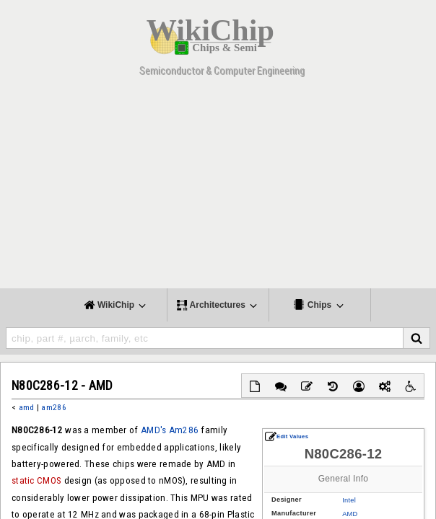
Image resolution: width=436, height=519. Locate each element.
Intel (349, 500)
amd (27, 407)
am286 (53, 407)
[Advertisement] (218, 187)
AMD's (153, 430)
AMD (349, 514)
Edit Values (286, 436)
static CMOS (36, 480)
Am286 (184, 430)
